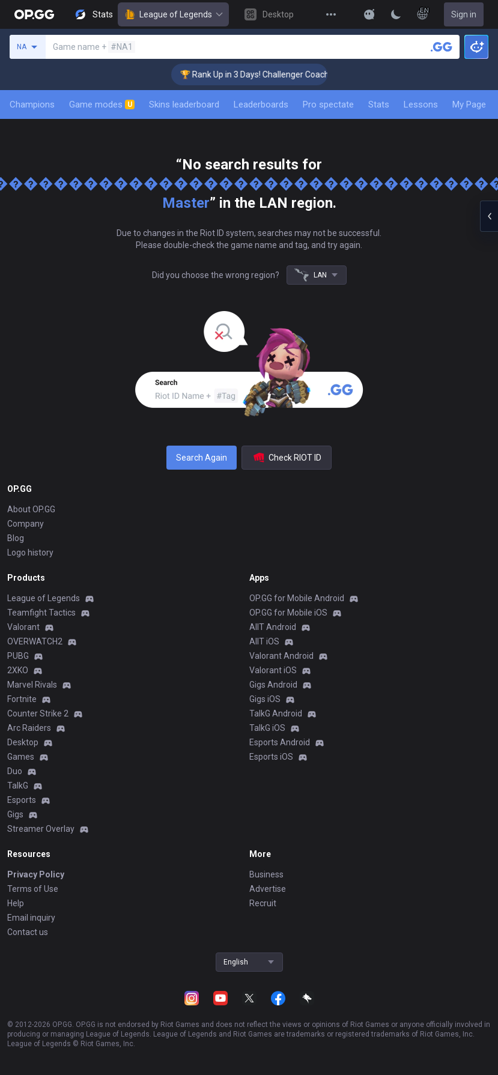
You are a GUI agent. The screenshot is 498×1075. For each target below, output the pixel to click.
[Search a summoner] (442, 47)
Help (15, 903)
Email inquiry (31, 917)
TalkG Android (275, 713)
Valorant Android (281, 656)
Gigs (15, 814)
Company (25, 523)
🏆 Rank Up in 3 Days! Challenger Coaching (267, 74)
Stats (378, 104)
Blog (15, 538)
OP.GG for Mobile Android (296, 598)
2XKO (17, 670)
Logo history (30, 552)
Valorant (23, 627)
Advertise (267, 889)
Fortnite (22, 699)
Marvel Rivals (32, 684)
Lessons (421, 104)
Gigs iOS (265, 699)
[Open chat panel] (489, 216)
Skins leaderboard (184, 104)
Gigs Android (273, 684)
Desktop (22, 742)
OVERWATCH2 (34, 641)
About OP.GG (31, 509)
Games (20, 757)
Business (266, 874)
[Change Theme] (396, 14)
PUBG (18, 656)
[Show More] (369, 14)
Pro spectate (328, 104)
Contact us (27, 932)
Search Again (201, 457)
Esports (21, 800)
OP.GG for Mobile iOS (288, 612)
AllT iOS (264, 641)
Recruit (262, 903)
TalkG (17, 785)
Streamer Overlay (40, 829)
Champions (32, 104)
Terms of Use (32, 889)
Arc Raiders (29, 728)
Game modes (102, 104)
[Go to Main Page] (34, 14)
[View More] (331, 14)
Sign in (463, 14)
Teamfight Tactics (41, 612)
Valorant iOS (273, 670)
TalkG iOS (267, 728)
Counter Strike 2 (37, 713)
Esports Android (279, 742)
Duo (14, 771)
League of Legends (173, 14)
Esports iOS (271, 757)
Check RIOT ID (286, 457)
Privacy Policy (35, 874)
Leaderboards (261, 104)
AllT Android (272, 627)
